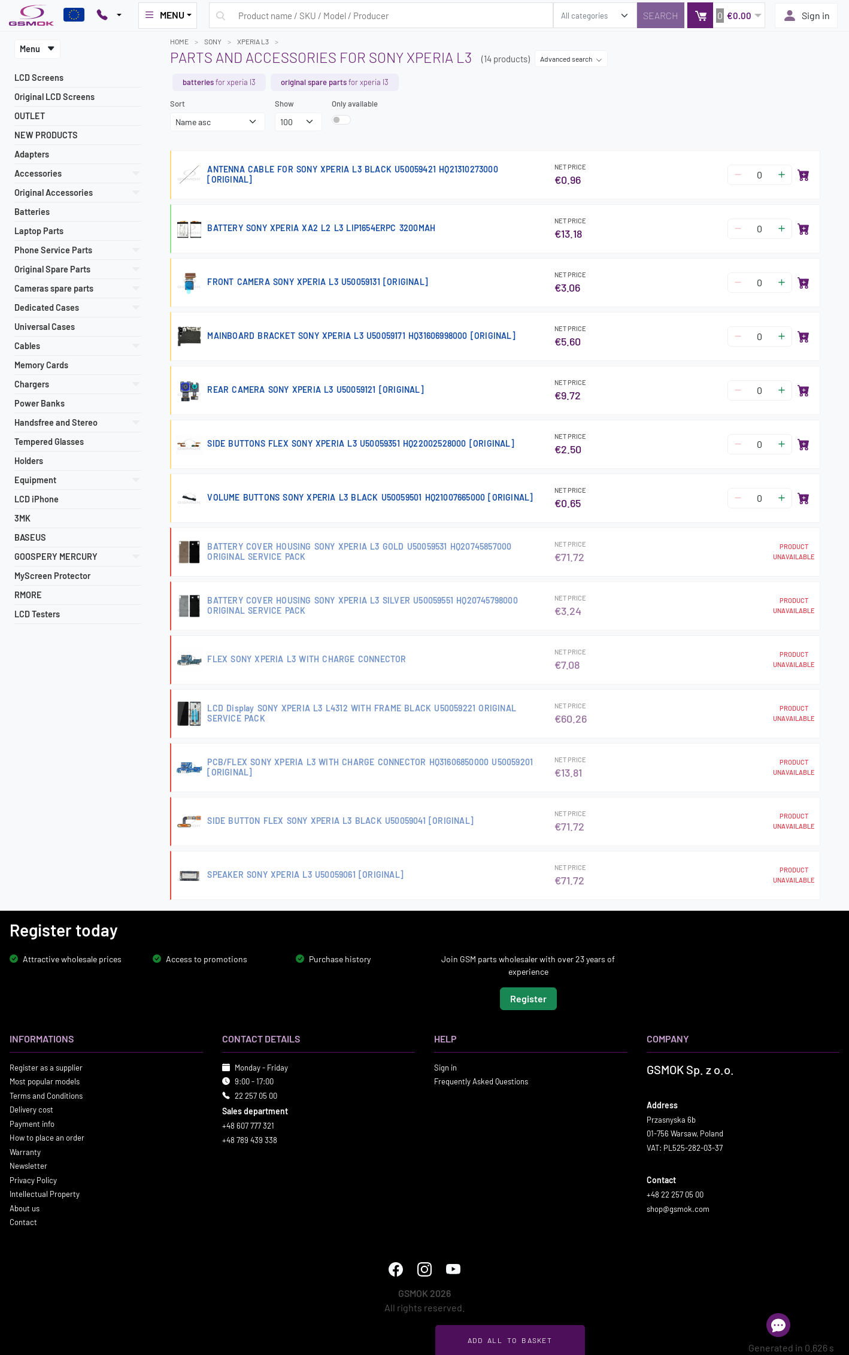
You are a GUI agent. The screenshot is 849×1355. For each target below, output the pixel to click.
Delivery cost (31, 1109)
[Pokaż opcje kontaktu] (109, 15)
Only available (355, 103)
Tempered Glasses (49, 441)
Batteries (32, 212)
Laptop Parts (38, 231)
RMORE (28, 595)
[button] (726, 15)
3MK (22, 518)
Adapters (31, 154)
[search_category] (595, 15)
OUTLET (29, 116)
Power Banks (39, 403)
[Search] (660, 15)
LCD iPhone (36, 499)
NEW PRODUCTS (46, 135)
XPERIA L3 (253, 41)
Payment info (32, 1123)
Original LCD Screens (54, 97)
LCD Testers (37, 614)
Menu (37, 49)
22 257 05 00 (256, 1095)
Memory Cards (41, 365)
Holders (28, 461)
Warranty (25, 1151)
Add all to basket (510, 1340)
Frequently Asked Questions (481, 1081)
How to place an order (47, 1137)
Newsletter (28, 1166)
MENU (164, 15)
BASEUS (30, 537)
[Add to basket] (803, 174)
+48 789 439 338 (249, 1139)
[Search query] (381, 15)
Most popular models (45, 1081)
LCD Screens (38, 77)
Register (528, 998)
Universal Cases (44, 327)
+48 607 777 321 (248, 1125)
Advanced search (571, 58)
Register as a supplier (46, 1067)
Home (179, 41)
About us (25, 1207)
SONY (213, 41)
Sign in (806, 15)
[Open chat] (778, 1325)
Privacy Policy (33, 1179)
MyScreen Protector (52, 576)
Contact (23, 1222)
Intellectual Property (45, 1194)
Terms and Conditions (46, 1095)
